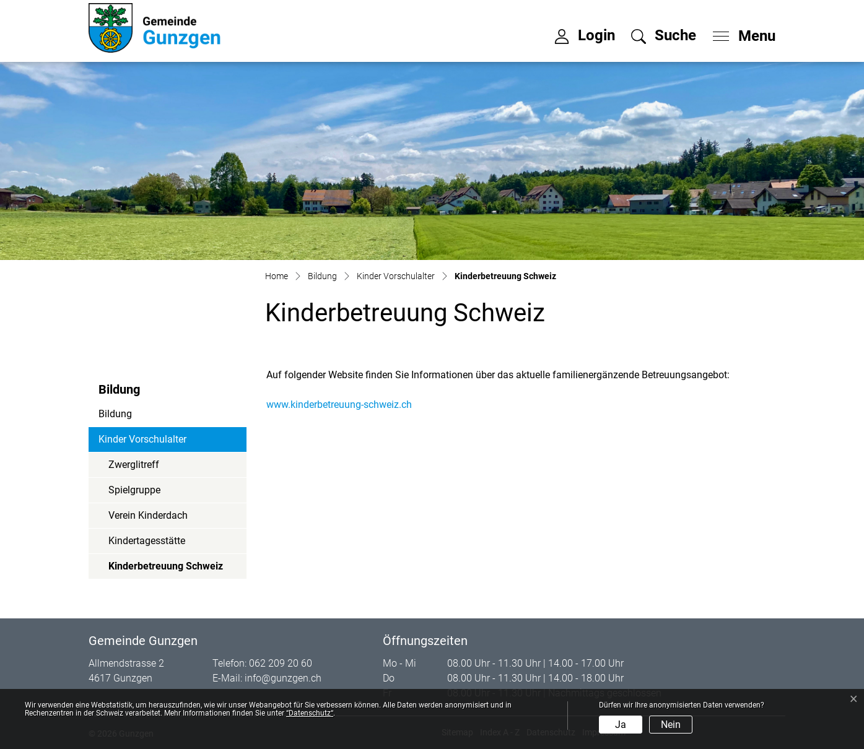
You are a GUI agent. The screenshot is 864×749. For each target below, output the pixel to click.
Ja (620, 724)
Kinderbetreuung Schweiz (165, 569)
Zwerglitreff (133, 464)
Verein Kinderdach (148, 515)
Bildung (115, 414)
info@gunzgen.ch (283, 678)
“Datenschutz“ (309, 713)
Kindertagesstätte (146, 541)
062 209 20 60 (280, 663)
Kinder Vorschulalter (142, 439)
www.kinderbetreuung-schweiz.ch (345, 404)
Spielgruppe (134, 490)
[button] (663, 35)
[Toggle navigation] (740, 33)
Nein (671, 724)
